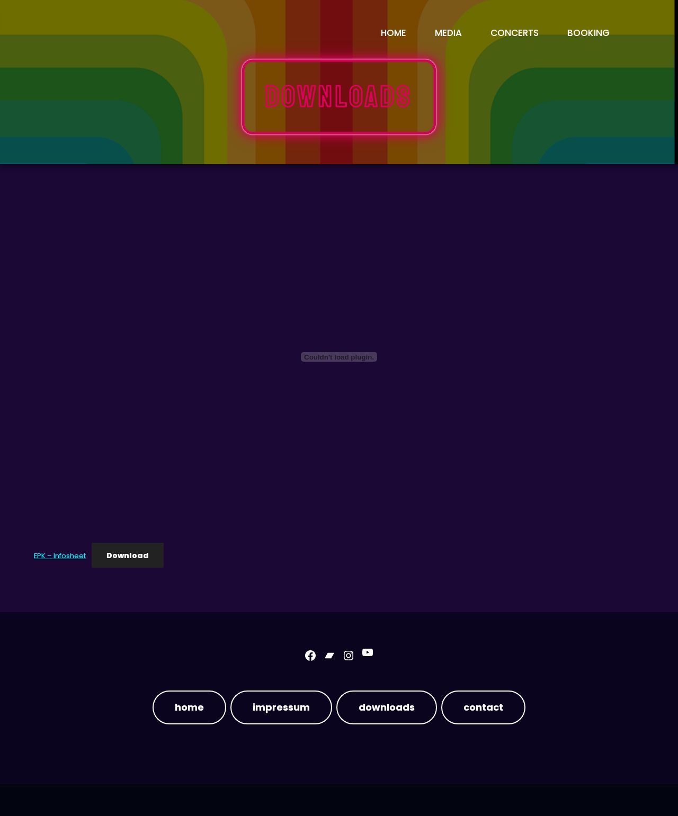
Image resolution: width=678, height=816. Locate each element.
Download (127, 555)
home (189, 707)
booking (588, 32)
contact (483, 707)
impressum (281, 707)
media (448, 32)
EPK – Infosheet (60, 555)
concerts (514, 32)
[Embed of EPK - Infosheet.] (339, 357)
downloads (387, 707)
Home (393, 32)
